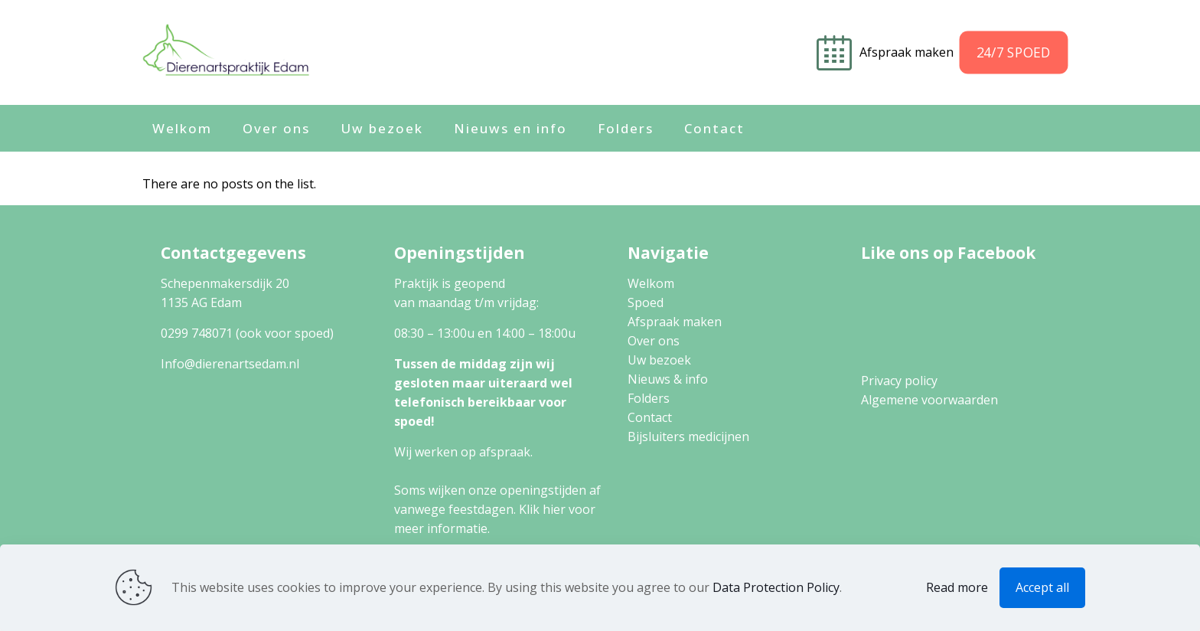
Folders (649, 398)
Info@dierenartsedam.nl (230, 363)
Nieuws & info (668, 379)
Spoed (646, 302)
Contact (650, 417)
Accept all (1042, 587)
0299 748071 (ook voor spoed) (247, 333)
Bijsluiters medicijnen (688, 436)
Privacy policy (899, 380)
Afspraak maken (908, 52)
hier (554, 509)
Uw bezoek (659, 359)
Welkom (651, 283)
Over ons (654, 340)
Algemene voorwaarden (929, 399)
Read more (957, 587)
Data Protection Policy (776, 587)
